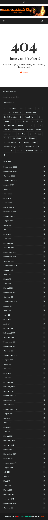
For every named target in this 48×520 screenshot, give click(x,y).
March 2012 (24, 436)
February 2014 (24, 333)
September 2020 (24, 180)
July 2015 (24, 274)
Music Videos (9, 134)
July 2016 (24, 225)
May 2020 (24, 198)
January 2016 (24, 247)
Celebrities (17, 113)
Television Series (29, 142)
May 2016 (24, 234)
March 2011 (24, 490)
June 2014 (24, 315)
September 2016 (24, 216)
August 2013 (24, 360)
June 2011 (24, 476)
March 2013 (24, 382)
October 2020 (24, 176)
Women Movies (32, 151)
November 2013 (24, 346)
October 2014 (24, 297)
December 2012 (24, 396)
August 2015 (24, 270)
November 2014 (24, 292)
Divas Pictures (30, 117)
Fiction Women (23, 121)
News (24, 134)
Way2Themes (26, 516)
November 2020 (24, 171)
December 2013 (24, 342)
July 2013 (24, 364)
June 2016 (24, 230)
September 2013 (24, 355)
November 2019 (24, 212)
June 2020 (24, 194)
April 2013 (24, 378)
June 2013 (24, 369)
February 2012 (24, 440)
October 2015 (24, 261)
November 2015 (24, 256)
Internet (21, 125)
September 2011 (24, 463)
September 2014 (24, 301)
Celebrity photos (10, 117)
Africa (21, 108)
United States (29, 146)
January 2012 (24, 445)
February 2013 (24, 387)
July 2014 (24, 310)
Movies (30, 130)
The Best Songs (10, 146)
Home (24, 72)
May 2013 (24, 373)
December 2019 (24, 207)
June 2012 (24, 422)
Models (7, 130)
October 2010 (24, 508)
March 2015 (24, 288)
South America (10, 142)
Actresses (12, 108)
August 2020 (24, 185)
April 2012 (24, 431)
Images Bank (9, 125)
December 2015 (24, 252)
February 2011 (24, 494)
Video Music (8, 151)
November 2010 (24, 503)
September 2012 (24, 409)
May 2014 (24, 319)
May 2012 (24, 427)
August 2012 (24, 413)
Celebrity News (30, 113)
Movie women (18, 130)
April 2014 (24, 324)
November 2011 (24, 454)
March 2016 (24, 243)
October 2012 (24, 404)
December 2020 (24, 167)
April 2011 (24, 485)
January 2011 (24, 499)
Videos (19, 151)
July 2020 (24, 189)
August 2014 (24, 306)
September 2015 (24, 265)
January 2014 (24, 337)
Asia (39, 108)
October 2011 (24, 458)
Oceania (37, 134)
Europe (6, 121)
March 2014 (24, 328)
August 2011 (24, 467)
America (31, 108)
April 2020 (24, 203)
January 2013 (24, 391)
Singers (32, 138)
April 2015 (24, 283)
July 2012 (24, 418)
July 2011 (24, 472)
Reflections (17, 138)
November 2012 (24, 400)
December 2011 (24, 449)
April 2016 (24, 239)
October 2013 (24, 351)
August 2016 (24, 221)
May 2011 (24, 481)
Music (38, 130)
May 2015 (24, 279)
